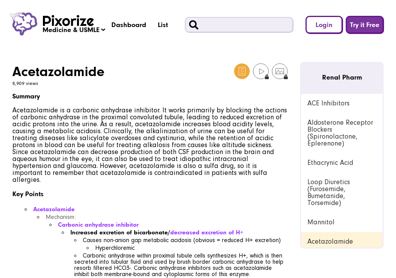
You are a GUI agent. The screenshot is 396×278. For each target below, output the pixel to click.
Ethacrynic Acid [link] (330, 163)
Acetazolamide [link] (330, 241)
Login (324, 24)
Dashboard (128, 24)
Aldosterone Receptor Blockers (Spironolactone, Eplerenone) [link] (340, 133)
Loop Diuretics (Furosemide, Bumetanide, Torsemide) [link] (328, 192)
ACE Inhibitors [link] (328, 103)
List (163, 24)
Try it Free (364, 24)
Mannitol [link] (321, 222)
